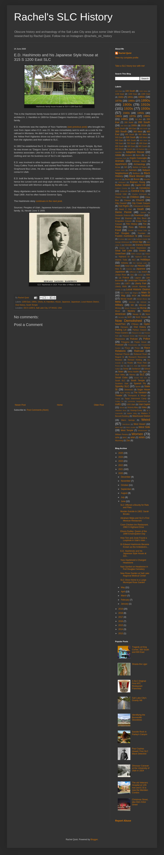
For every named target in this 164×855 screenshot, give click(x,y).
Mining (118, 308)
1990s (124, 119)
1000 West (143, 91)
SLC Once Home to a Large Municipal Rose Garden (133, 581)
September (126, 489)
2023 (121, 461)
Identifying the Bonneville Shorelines (138, 717)
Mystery (131, 311)
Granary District (142, 245)
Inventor (129, 269)
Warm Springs (128, 420)
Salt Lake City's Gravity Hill (139, 699)
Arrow (117, 167)
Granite (122, 248)
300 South (121, 131)
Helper (147, 254)
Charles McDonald (139, 194)
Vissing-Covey (136, 410)
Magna (135, 293)
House (58, 302)
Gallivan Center (141, 239)
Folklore (142, 227)
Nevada (121, 317)
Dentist (143, 212)
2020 (121, 473)
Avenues (133, 170)
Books (127, 179)
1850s (130, 97)
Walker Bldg (132, 413)
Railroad (139, 350)
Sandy (125, 369)
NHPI (129, 317)
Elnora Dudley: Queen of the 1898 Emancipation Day (133, 532)
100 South (130, 91)
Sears (121, 371)
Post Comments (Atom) (38, 410)
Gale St (130, 239)
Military (119, 304)
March (124, 595)
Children (134, 197)
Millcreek (142, 305)
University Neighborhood (137, 401)
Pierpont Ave (136, 333)
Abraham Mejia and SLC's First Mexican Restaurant (134, 519)
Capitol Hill (140, 185)
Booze (137, 179)
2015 (121, 625)
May (123, 587)
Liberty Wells (121, 286)
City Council (120, 203)
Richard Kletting (135, 360)
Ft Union (121, 239)
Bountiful (147, 179)
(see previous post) (77, 127)
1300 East (145, 94)
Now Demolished (128, 320)
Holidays (145, 259)
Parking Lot (120, 330)
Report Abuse (123, 820)
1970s (132, 116)
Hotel (117, 266)
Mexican (132, 302)
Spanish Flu (140, 383)
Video (144, 407)
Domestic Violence (123, 215)
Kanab (140, 275)
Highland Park (141, 257)
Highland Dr (124, 257)
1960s (118, 116)
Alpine (138, 155)
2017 (121, 617)
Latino (117, 283)
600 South (131, 140)
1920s (128, 108)
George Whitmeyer (122, 242)
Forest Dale (142, 230)
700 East (119, 143)
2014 (121, 629)
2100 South (120, 128)
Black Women (137, 176)
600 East (119, 140)
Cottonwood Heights (141, 206)
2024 (121, 457)
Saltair (117, 369)
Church (140, 200)
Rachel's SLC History (63, 17)
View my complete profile (126, 57)
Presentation (132, 345)
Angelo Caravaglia (138, 158)
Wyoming (119, 440)
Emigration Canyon (123, 221)
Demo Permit (123, 212)
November (126, 481)
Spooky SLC (122, 386)
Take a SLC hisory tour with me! (130, 66)
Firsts (118, 227)
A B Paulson (140, 149)
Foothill (130, 230)
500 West (143, 137)
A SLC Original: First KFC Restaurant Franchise (139, 685)
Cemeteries (144, 188)
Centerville (124, 191)
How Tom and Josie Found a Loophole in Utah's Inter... (133, 539)
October (125, 485)
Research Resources (138, 357)
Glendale (128, 245)
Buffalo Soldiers (122, 185)
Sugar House (143, 389)
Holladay (124, 263)
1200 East (26, 302)
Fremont (146, 236)
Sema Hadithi (133, 372)
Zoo (128, 440)
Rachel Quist (125, 53)
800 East (143, 143)
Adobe (118, 155)
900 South (143, 146)
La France (124, 277)
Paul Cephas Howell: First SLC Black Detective (140, 751)
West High (119, 427)
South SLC (120, 380)
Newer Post (20, 405)
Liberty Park (141, 283)
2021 (121, 469)
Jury (132, 275)
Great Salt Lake (123, 250)
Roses (117, 366)
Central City (138, 190)
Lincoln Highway (139, 286)
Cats (133, 188)
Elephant (128, 218)
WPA (117, 437)
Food (118, 230)
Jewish (144, 272)
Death (140, 209)
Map (123, 295)
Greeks (142, 250)
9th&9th (129, 149)
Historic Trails (121, 260)
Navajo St (137, 314)
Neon (148, 314)
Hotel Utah (129, 266)
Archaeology (139, 164)
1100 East (119, 94)
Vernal (122, 407)
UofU (118, 404)
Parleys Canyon (140, 330)
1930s (145, 108)
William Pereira (121, 434)
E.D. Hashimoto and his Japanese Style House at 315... (133, 553)
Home (60, 405)
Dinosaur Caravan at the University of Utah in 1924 (140, 768)
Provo (137, 348)
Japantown (75, 302)
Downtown (139, 215)
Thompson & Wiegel (137, 395)
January (125, 604)
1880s (131, 100)
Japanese (66, 302)
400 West (142, 134)
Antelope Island (139, 161)
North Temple (141, 317)
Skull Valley (120, 375)
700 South (131, 143)
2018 (121, 613)
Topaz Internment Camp (136, 398)
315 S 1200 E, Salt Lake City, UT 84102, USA (43, 308)
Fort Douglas (122, 233)
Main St (145, 292)
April (123, 591)
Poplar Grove (140, 342)
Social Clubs (121, 377)
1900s (33, 302)
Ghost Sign (137, 242)
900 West (119, 149)
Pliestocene (120, 339)
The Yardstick (140, 392)
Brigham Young (137, 182)
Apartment (121, 164)
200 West (124, 126)
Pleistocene (142, 336)
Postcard (119, 345)
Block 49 (118, 179)
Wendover (126, 424)
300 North (143, 129)
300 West (137, 131)
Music (117, 311)
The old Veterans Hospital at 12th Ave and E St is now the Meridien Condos (140, 787)
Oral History (20, 305)
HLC (134, 260)
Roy (125, 366)
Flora (131, 227)
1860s (141, 97)
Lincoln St (119, 290)
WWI (133, 437)
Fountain (141, 233)
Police (146, 338)
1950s (140, 113)
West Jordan (130, 427)
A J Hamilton (49, 302)
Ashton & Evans (140, 167)
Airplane (128, 155)
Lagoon (138, 278)
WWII (142, 437)
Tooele (117, 399)
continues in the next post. (49, 201)
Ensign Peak (141, 221)
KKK (148, 275)
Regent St (119, 357)
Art (125, 167)
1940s (126, 113)
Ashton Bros (120, 170)
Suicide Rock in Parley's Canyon (139, 733)
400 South (129, 134)
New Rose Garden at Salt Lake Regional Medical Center (134, 574)
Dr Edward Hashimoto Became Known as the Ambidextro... (134, 545)
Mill (132, 305)
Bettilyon (136, 173)
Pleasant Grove (128, 336)
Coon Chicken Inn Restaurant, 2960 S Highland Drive (134, 525)
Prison (127, 348)
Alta (145, 155)
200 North (128, 122)
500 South (131, 137)
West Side (144, 427)
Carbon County (121, 188)
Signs (144, 372)
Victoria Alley (132, 407)
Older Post (99, 405)
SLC (142, 374)
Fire (145, 224)
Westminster (142, 430)
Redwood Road (140, 354)
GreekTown (120, 253)
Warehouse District (141, 416)
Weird (145, 419)
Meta (118, 301)
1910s (40, 302)
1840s (121, 97)
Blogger (94, 839)
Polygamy (125, 342)
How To (118, 269)
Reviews (118, 360)
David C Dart (125, 209)
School (147, 369)
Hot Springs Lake (140, 263)
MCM (134, 296)
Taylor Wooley (125, 393)
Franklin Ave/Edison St (126, 236)
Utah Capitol (144, 404)
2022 (121, 465)
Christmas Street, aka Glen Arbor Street (140, 802)
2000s (134, 125)
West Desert (140, 424)
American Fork (120, 158)
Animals (119, 160)
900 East (131, 146)
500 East (119, 137)
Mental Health (127, 299)
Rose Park (142, 363)
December (126, 477)
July (123, 497)
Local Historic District (90, 302)
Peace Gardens (121, 333)
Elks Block (142, 218)
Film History (131, 224)
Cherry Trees (120, 197)
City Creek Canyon (141, 203)
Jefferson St (133, 272)
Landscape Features (137, 280)
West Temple (127, 430)
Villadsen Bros (120, 410)
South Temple (32, 305)
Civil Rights (123, 206)
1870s (118, 100)
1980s (146, 116)
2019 (121, 609)
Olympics (124, 327)
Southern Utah (121, 383)
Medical (145, 295)
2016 (121, 621)
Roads (130, 363)
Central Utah (121, 194)
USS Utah (131, 404)
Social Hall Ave (140, 378)
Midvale (143, 302)
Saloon (144, 366)
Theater (118, 395)
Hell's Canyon (136, 254)
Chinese (127, 200)
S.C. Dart (133, 366)
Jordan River (120, 275)
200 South (144, 122)
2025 (121, 453)
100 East (118, 91)
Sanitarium (136, 369)
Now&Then (120, 324)
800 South (119, 146)
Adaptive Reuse (135, 152)
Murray (143, 308)
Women (137, 434)
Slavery (132, 375)
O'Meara (134, 324)
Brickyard (121, 182)
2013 (121, 633)
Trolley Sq (119, 401)
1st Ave (138, 119)
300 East (132, 128)
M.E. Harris (125, 293)
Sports (138, 386)
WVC (125, 437)
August (124, 493)
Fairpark (118, 224)
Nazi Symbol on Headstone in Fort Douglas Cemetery (134, 567)
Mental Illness (142, 299)
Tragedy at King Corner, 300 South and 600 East (140, 649)
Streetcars (128, 390)
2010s (144, 125)
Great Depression (138, 248)
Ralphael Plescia (122, 354)
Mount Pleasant (130, 308)
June (123, 501)
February (125, 600)
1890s (145, 100)
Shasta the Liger (139, 664)
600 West (143, 140)
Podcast (134, 339)
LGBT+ (128, 283)
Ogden (147, 324)
